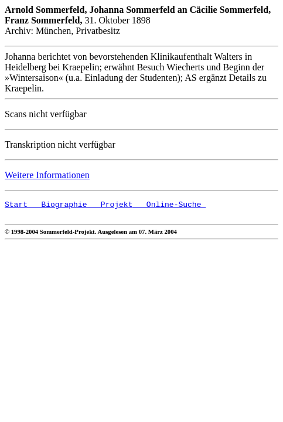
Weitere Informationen (47, 175)
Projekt (109, 205)
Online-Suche (169, 205)
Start (16, 205)
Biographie (57, 205)
